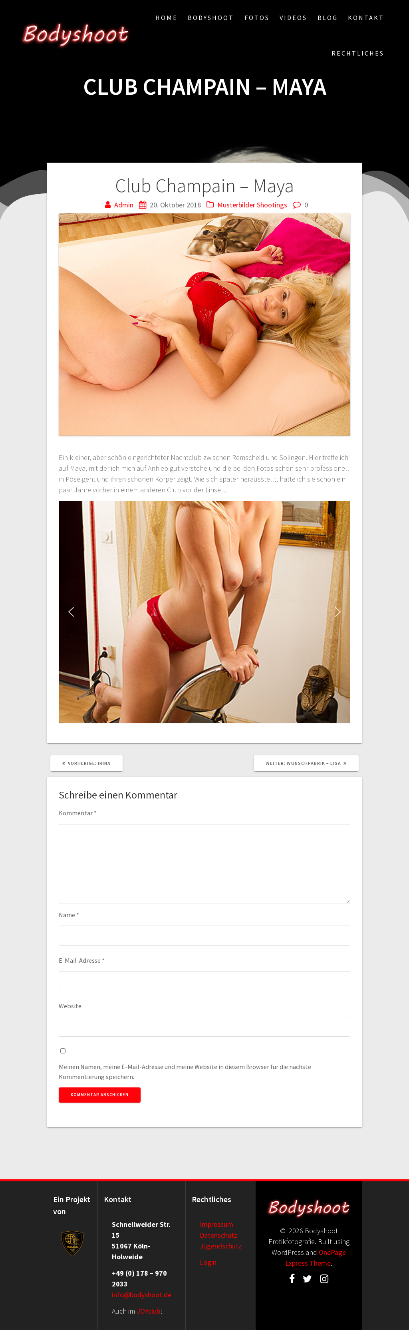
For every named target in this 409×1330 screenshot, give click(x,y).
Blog (328, 18)
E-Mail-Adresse (82, 960)
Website (70, 1006)
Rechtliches (358, 53)
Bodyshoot (211, 18)
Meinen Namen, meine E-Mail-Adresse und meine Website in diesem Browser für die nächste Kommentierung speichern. (185, 1071)
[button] (71, 611)
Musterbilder (236, 204)
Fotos (257, 18)
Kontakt (366, 18)
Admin (123, 204)
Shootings (272, 204)
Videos (293, 18)
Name (69, 915)
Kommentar (78, 813)
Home (166, 18)
